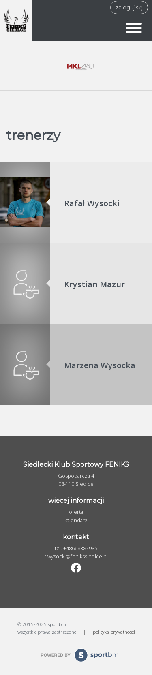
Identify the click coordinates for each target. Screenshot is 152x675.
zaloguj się (129, 7)
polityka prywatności (114, 631)
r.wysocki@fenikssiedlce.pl (76, 556)
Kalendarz (76, 520)
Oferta (76, 511)
